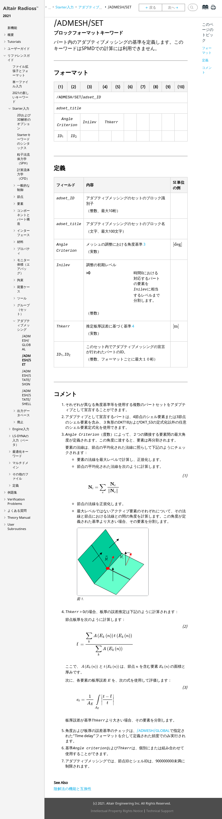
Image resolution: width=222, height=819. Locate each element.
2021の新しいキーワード (20, 97)
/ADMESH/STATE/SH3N (26, 377)
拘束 (20, 280)
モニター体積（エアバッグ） (23, 266)
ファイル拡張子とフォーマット (20, 70)
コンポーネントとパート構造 (23, 217)
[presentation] (177, 244)
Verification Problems (16, 501)
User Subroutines (17, 526)
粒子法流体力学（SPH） (23, 158)
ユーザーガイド (19, 48)
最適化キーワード (20, 453)
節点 (20, 196)
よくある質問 (17, 510)
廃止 (20, 422)
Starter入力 (20, 108)
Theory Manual (19, 517)
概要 (11, 34)
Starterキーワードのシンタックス (24, 141)
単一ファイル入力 (20, 84)
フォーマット (207, 50)
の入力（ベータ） (20, 440)
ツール (22, 298)
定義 (15, 485)
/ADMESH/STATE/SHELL (26, 397)
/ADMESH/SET (26, 360)
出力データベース (23, 412)
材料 (20, 242)
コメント (207, 69)
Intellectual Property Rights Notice (117, 811)
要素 (20, 203)
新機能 (12, 27)
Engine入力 (20, 429)
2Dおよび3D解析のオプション (24, 121)
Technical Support (159, 811)
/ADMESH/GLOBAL (26, 342)
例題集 (12, 492)
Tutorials (14, 41)
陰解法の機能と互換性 (72, 788)
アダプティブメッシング (23, 325)
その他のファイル (20, 476)
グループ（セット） (23, 309)
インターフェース (23, 232)
